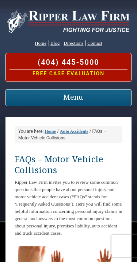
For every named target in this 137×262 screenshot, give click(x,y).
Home (40, 43)
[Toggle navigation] (68, 98)
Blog (55, 43)
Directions (73, 43)
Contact (94, 43)
